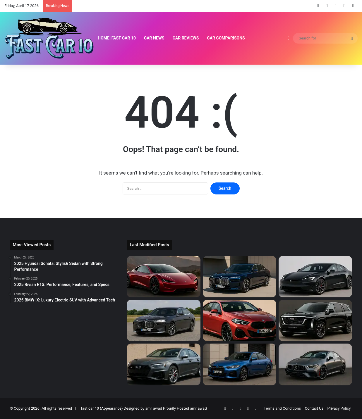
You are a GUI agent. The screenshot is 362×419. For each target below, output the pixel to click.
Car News (154, 38)
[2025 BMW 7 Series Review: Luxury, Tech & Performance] (163, 320)
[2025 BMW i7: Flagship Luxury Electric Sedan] (239, 276)
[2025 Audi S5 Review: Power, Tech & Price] (163, 364)
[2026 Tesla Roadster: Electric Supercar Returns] (163, 276)
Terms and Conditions (282, 408)
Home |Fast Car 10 (117, 38)
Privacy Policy (339, 408)
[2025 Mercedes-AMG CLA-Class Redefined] (315, 364)
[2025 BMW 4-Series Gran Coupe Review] (239, 364)
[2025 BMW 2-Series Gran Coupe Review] (239, 320)
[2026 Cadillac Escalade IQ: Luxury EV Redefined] (315, 320)
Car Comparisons (226, 38)
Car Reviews (186, 38)
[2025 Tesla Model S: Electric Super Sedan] (315, 276)
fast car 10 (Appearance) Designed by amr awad (121, 408)
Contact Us (314, 408)
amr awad (198, 408)
